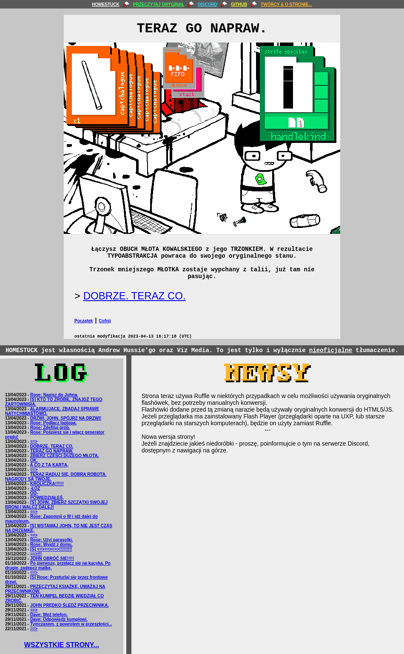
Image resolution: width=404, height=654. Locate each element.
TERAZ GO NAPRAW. (51, 451)
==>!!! (36, 554)
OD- (34, 493)
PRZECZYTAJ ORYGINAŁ (158, 4)
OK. (34, 460)
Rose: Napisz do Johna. (54, 394)
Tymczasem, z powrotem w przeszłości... (71, 624)
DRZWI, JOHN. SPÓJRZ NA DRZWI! (65, 418)
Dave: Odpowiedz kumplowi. (59, 619)
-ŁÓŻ (35, 488)
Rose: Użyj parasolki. (51, 539)
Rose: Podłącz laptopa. (53, 423)
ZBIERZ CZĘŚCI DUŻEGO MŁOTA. (64, 455)
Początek (83, 320)
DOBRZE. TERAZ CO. (134, 295)
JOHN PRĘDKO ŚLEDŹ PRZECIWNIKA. (69, 605)
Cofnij (105, 320)
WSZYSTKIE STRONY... (61, 644)
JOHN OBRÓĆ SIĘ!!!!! (52, 558)
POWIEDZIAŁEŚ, (47, 497)
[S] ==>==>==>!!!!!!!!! (51, 549)
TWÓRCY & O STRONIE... (286, 4)
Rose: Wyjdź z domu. (51, 544)
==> (34, 441)
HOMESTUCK (105, 4)
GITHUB (239, 4)
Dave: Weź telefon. (49, 614)
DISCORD (207, 4)
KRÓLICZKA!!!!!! (47, 483)
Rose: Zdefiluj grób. (50, 427)
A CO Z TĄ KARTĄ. (49, 465)
